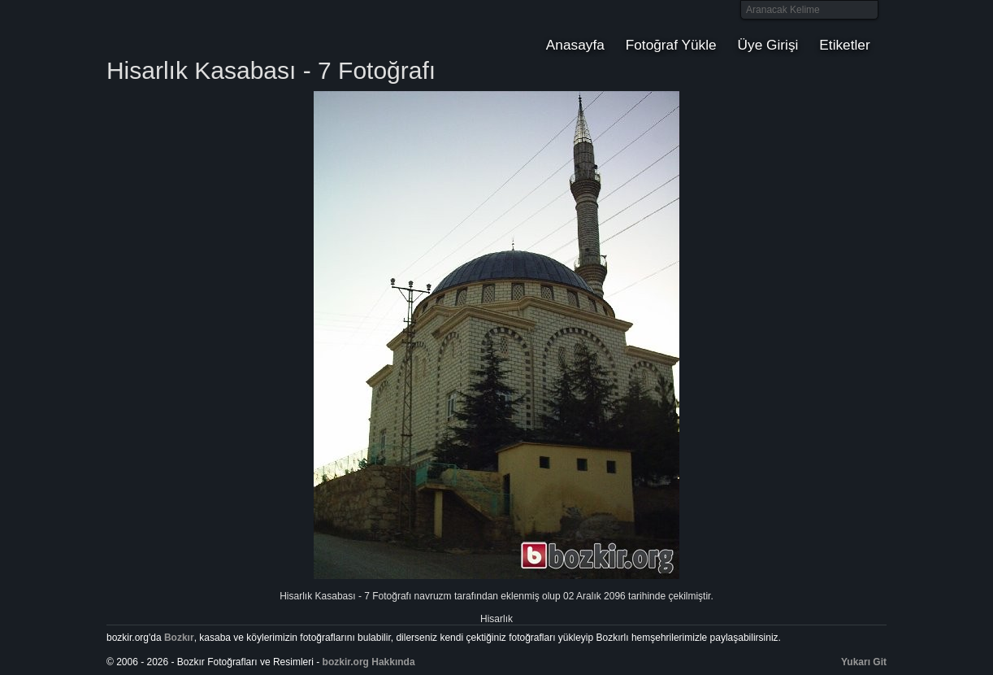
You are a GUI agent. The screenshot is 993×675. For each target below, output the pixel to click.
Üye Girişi (768, 45)
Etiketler (844, 45)
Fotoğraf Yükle (671, 45)
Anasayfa (575, 45)
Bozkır (216, 28)
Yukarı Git (864, 662)
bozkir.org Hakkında (369, 662)
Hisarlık (496, 619)
